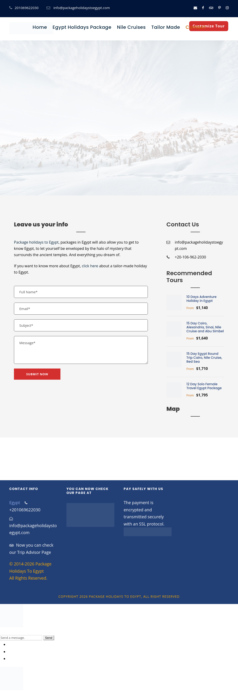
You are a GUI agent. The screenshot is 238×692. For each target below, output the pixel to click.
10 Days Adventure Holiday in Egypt (201, 298)
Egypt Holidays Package (82, 27)
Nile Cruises (131, 27)
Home (40, 27)
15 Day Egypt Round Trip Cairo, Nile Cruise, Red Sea (204, 357)
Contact (195, 27)
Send (48, 638)
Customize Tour (209, 26)
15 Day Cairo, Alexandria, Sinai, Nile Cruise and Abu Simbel (205, 327)
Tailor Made (165, 27)
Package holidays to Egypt (36, 242)
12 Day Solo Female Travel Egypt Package (204, 386)
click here (90, 265)
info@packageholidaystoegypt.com (81, 7)
